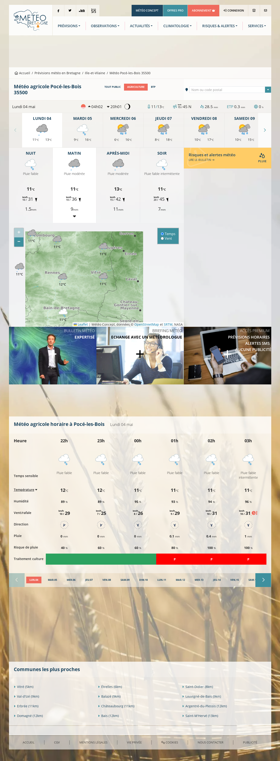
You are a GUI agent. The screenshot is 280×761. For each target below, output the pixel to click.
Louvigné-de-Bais (201, 696)
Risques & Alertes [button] (218, 26)
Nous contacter (210, 742)
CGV (57, 742)
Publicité (250, 742)
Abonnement (203, 10)
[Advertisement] (140, 51)
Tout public (112, 86)
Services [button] (255, 26)
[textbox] (230, 90)
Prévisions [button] (68, 26)
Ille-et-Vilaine (95, 73)
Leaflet (81, 324)
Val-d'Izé (26, 696)
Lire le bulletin (201, 160)
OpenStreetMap (146, 324)
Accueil (22, 73)
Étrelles (110, 686)
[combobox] (230, 89)
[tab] (33, 580)
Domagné (28, 716)
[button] (31, 236)
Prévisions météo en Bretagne (58, 73)
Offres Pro (175, 10)
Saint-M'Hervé (200, 716)
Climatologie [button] (176, 26)
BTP (153, 86)
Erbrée (26, 706)
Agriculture (135, 86)
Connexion (234, 10)
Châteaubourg (116, 706)
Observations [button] (104, 26)
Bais (108, 716)
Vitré (23, 686)
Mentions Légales (93, 742)
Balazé (109, 696)
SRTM (168, 324)
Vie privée (134, 742)
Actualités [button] (140, 26)
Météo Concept (147, 10)
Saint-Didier (197, 686)
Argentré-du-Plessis (204, 706)
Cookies (169, 742)
